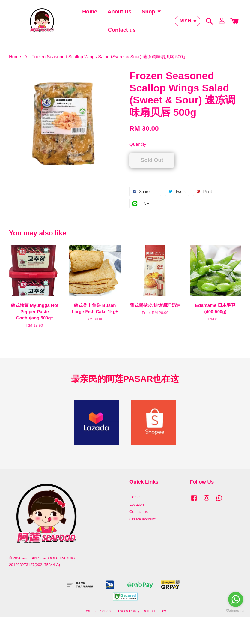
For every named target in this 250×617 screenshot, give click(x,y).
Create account (142, 523)
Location (136, 508)
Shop (152, 13)
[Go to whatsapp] (235, 599)
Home (89, 13)
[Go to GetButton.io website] (235, 611)
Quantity (137, 148)
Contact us (122, 32)
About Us (119, 13)
